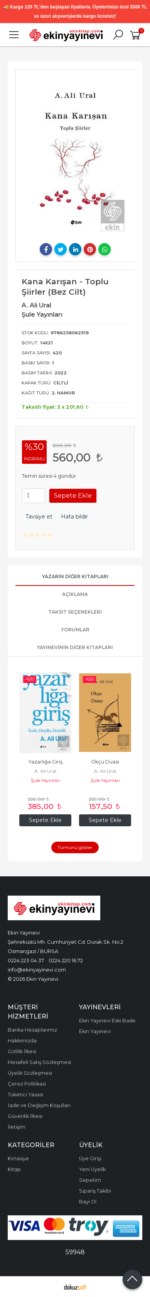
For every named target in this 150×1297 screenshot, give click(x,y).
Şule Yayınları (45, 780)
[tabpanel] (75, 155)
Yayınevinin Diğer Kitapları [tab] (75, 647)
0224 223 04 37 (26, 960)
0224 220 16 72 (66, 960)
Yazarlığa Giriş (45, 762)
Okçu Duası (105, 762)
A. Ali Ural (45, 771)
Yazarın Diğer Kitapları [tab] (75, 576)
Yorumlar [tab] (75, 630)
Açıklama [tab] (75, 594)
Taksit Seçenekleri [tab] (75, 612)
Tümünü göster (75, 847)
